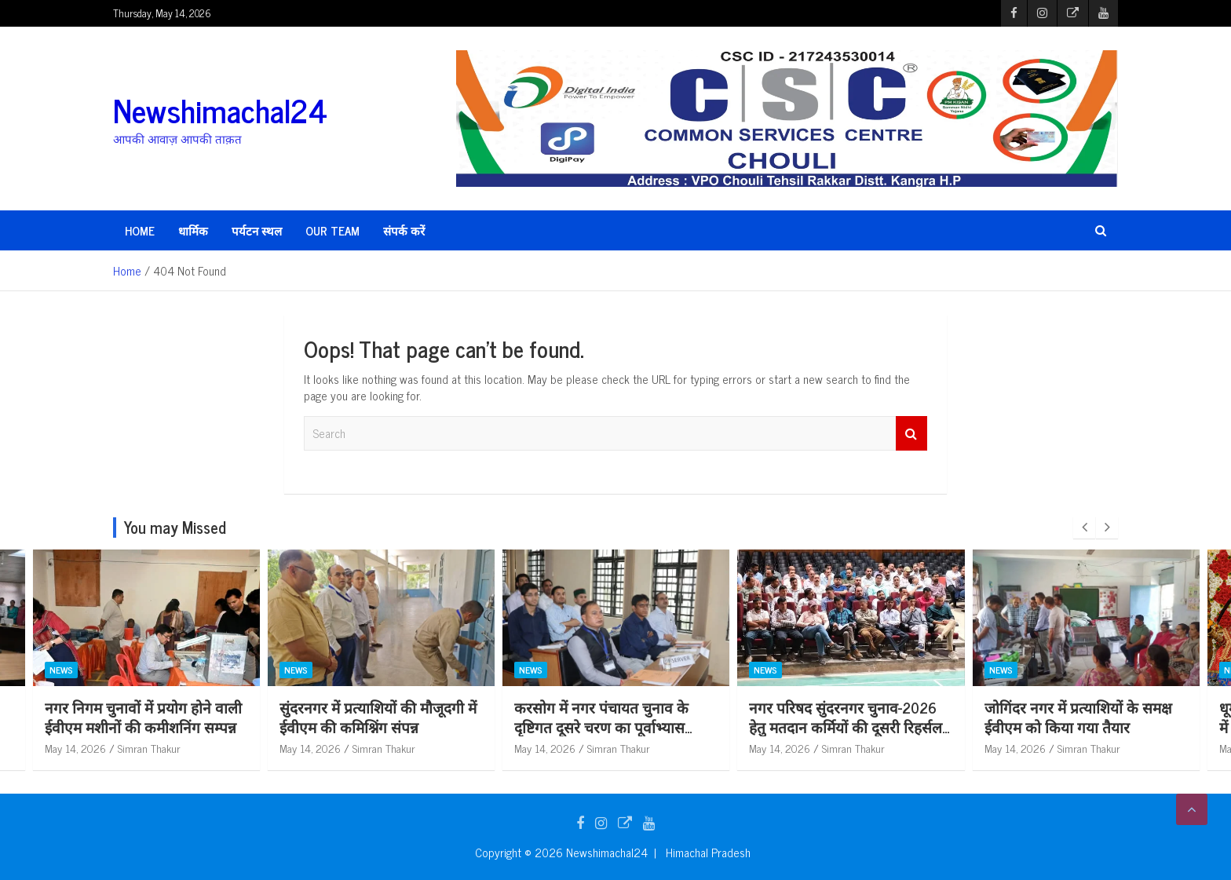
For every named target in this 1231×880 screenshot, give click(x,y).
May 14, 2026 (75, 748)
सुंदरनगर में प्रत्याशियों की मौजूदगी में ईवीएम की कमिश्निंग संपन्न (612, 717)
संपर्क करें (404, 230)
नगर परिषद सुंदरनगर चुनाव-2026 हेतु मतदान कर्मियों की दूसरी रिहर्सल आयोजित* (1080, 726)
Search (911, 433)
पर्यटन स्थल (257, 230)
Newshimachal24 (220, 110)
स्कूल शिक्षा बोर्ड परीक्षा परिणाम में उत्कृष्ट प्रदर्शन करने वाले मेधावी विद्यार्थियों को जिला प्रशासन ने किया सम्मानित (142, 736)
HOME (140, 230)
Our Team (332, 230)
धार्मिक (193, 230)
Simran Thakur (149, 748)
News (61, 669)
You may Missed (175, 527)
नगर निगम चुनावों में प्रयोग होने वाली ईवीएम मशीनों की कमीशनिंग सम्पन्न (378, 717)
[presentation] (1084, 528)
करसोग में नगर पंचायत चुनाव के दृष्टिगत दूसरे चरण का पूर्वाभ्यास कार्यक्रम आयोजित (836, 726)
